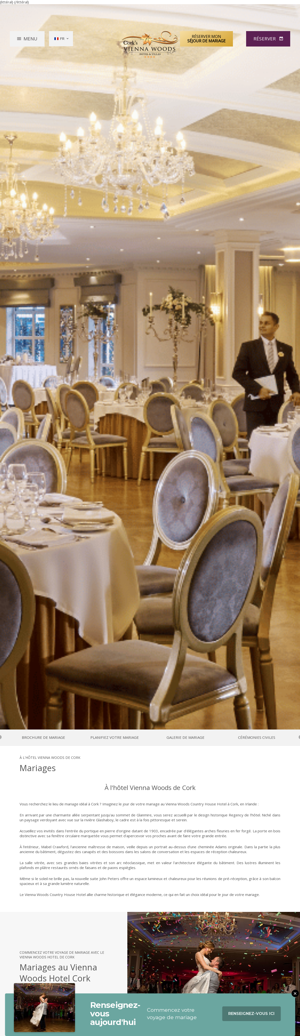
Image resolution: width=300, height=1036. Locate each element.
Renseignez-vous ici (251, 1017)
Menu (30, 38)
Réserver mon (206, 39)
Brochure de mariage (43, 737)
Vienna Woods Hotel (150, 44)
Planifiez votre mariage (114, 737)
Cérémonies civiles (256, 737)
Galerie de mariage (185, 737)
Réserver (265, 38)
